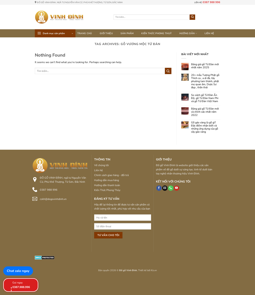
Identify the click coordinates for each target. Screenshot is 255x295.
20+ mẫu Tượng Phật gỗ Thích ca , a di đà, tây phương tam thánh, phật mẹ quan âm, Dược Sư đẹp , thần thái (205, 81)
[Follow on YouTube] (176, 188)
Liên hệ (209, 33)
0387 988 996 (48, 190)
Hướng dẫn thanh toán (107, 185)
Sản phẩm (127, 33)
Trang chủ (84, 33)
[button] (55, 33)
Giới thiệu (106, 33)
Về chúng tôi (101, 165)
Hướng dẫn (188, 33)
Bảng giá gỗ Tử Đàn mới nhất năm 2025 (205, 66)
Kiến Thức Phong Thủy (107, 190)
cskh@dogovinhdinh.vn (53, 199)
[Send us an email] (165, 188)
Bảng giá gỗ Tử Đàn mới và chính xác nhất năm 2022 (205, 112)
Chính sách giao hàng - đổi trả (111, 175)
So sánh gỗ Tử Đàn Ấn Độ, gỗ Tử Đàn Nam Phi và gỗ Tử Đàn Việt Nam (204, 98)
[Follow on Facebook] (159, 188)
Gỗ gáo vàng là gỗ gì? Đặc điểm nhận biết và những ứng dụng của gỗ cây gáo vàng (204, 127)
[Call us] (170, 188)
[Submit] (192, 17)
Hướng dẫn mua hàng (106, 180)
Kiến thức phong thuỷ (156, 33)
